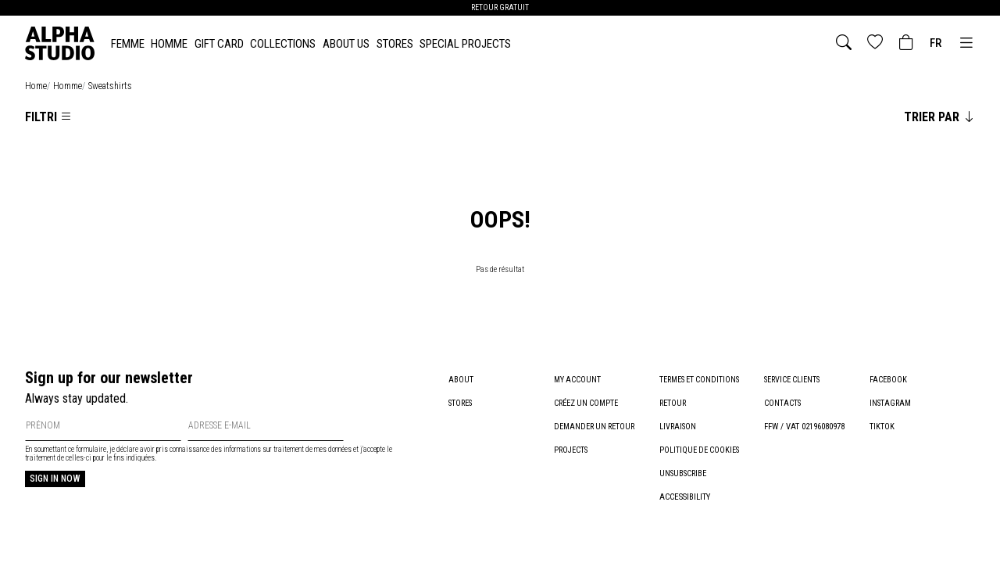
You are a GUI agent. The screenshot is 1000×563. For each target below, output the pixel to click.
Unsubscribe (684, 473)
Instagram (891, 403)
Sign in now (55, 478)
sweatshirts (110, 86)
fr (935, 43)
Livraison (678, 426)
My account (578, 380)
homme (67, 86)
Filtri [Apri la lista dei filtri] (49, 116)
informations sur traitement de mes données (288, 449)
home (36, 86)
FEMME (128, 44)
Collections (283, 44)
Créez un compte (588, 403)
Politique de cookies (701, 450)
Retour (673, 403)
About (460, 380)
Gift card (219, 44)
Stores (395, 44)
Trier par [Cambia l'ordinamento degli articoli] (939, 116)
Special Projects (465, 44)
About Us (346, 44)
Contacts (783, 403)
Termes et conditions (702, 380)
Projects (572, 450)
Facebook (889, 380)
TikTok (882, 426)
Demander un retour (597, 426)
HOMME (169, 44)
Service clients (794, 380)
